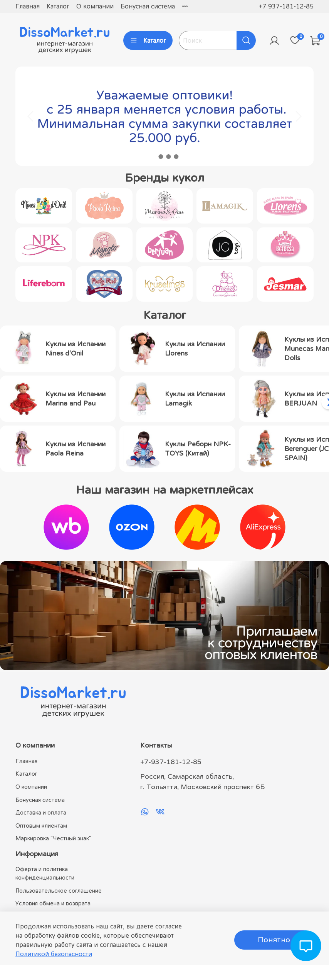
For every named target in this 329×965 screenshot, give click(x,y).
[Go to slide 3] (168, 156)
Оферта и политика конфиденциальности (44, 873)
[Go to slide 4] (176, 156)
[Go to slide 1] (153, 156)
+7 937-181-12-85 (286, 6)
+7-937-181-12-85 (170, 762)
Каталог (58, 6)
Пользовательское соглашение (58, 890)
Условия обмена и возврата (53, 903)
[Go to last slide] (31, 116)
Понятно (274, 939)
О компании (95, 6)
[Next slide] (298, 116)
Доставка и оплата (40, 812)
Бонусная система (148, 6)
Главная (27, 6)
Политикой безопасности (53, 953)
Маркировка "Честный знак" (53, 838)
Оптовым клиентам (41, 825)
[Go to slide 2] (160, 156)
